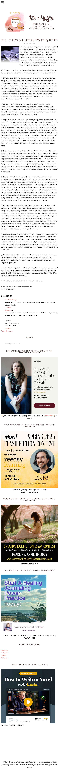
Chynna (7, 310)
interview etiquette (8, 289)
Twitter (3, 655)
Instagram (4, 653)
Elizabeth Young (10, 300)
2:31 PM (8, 308)
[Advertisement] (29, 743)
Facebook (4, 650)
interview (28, 287)
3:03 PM (8, 328)
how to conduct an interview (14, 287)
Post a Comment (6, 331)
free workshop (50, 416)
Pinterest (4, 658)
